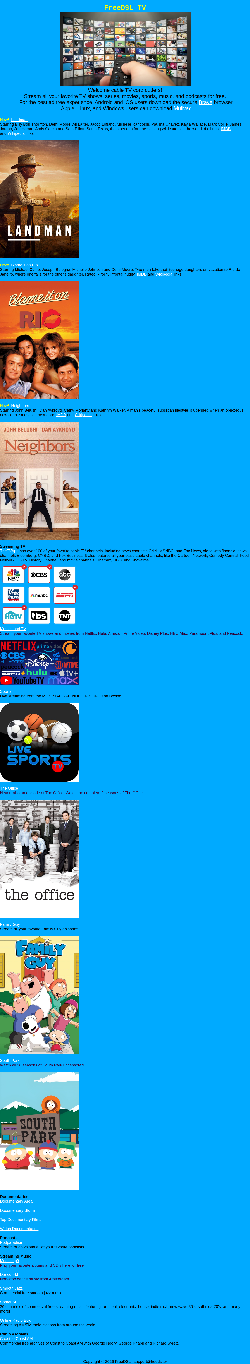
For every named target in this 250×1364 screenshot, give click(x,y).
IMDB (226, 129)
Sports (5, 691)
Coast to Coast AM (16, 1339)
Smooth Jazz (11, 1288)
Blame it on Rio (24, 265)
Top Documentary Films (20, 1219)
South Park (9, 1060)
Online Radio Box (15, 1320)
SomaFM (8, 1302)
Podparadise (11, 1242)
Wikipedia (16, 133)
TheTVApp (9, 551)
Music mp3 (9, 1261)
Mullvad (183, 108)
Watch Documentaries (19, 1229)
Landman (19, 120)
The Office (9, 788)
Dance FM (9, 1274)
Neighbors (20, 406)
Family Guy (10, 924)
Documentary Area (16, 1201)
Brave (205, 102)
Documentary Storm (17, 1210)
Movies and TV (13, 629)
